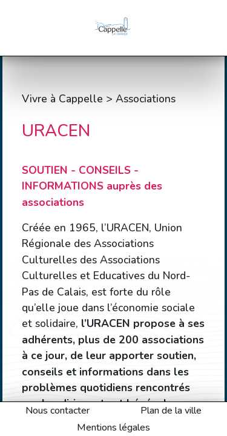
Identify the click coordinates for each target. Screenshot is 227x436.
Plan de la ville (171, 410)
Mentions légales (113, 427)
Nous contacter (57, 410)
